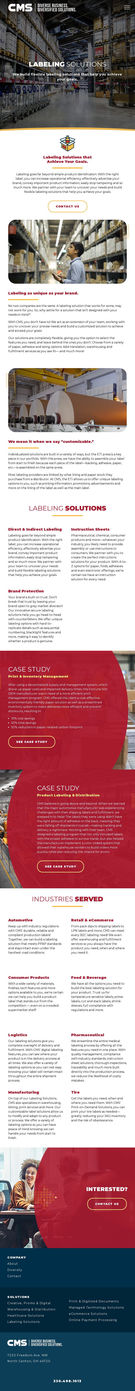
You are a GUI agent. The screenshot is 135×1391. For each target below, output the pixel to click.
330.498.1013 (67, 1381)
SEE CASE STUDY (31, 742)
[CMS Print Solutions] (42, 8)
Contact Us (67, 206)
